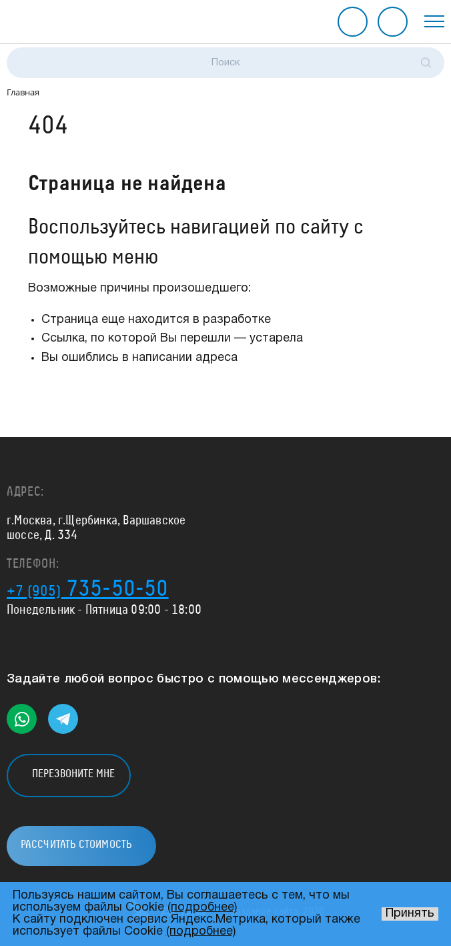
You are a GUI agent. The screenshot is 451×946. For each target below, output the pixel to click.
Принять (410, 913)
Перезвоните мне (353, 22)
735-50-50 (88, 589)
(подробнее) (202, 907)
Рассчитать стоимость (393, 22)
